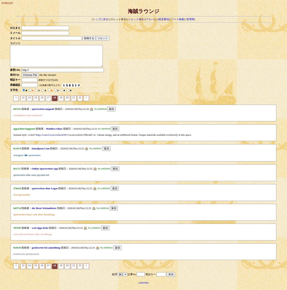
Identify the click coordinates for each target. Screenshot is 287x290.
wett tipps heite (40, 232)
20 (67, 101)
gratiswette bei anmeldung (46, 251)
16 (42, 101)
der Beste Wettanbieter (44, 212)
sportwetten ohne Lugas (45, 192)
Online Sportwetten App (45, 172)
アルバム (151, 19)
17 (48, 101)
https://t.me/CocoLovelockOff (51, 139)
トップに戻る (100, 19)
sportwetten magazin (43, 113)
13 (23, 101)
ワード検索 (177, 19)
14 (29, 101)
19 (61, 101)
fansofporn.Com (40, 152)
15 (35, 101)
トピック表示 (136, 19)
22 (80, 101)
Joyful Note (143, 287)
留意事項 (164, 19)
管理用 (190, 19)
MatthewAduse (54, 133)
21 (73, 101)
